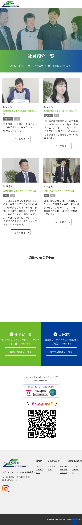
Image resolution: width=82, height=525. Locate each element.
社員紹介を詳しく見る (22, 351)
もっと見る (22, 138)
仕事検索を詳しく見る (63, 351)
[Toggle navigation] (77, 4)
